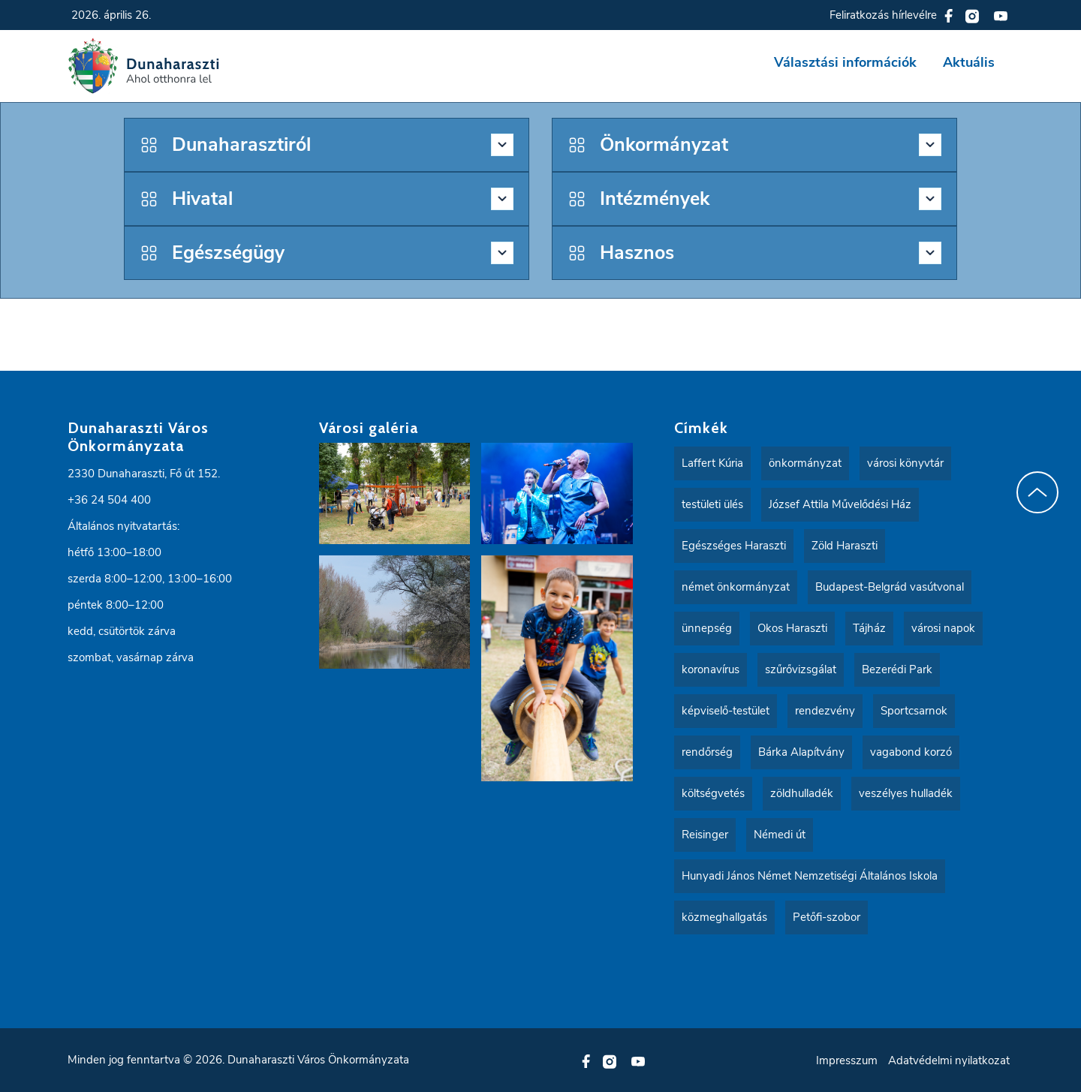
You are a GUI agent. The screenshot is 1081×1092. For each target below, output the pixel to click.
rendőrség (707, 752)
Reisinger (705, 834)
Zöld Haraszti (845, 545)
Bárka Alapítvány (801, 752)
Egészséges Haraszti (734, 545)
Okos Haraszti (792, 628)
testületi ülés (712, 504)
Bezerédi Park (897, 669)
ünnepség (707, 628)
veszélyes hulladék (906, 793)
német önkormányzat (736, 586)
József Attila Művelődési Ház (840, 504)
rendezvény (825, 710)
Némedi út (779, 834)
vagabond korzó (911, 752)
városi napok (943, 628)
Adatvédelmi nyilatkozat (949, 1060)
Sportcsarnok (914, 710)
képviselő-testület (725, 710)
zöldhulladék (801, 793)
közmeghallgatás (724, 917)
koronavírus (710, 669)
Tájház (869, 628)
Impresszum (847, 1060)
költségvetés (713, 793)
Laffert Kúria (712, 463)
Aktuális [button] (969, 62)
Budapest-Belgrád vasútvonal (889, 586)
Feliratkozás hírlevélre (883, 15)
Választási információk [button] (845, 62)
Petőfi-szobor (826, 917)
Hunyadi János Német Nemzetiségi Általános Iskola (810, 875)
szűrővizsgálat (800, 669)
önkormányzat (805, 463)
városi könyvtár (905, 463)
